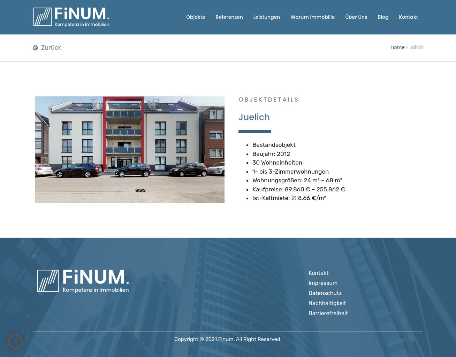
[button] (15, 341)
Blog (383, 17)
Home (397, 47)
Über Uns (356, 17)
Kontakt (408, 17)
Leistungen (266, 17)
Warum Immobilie (312, 17)
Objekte (195, 17)
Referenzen (229, 17)
